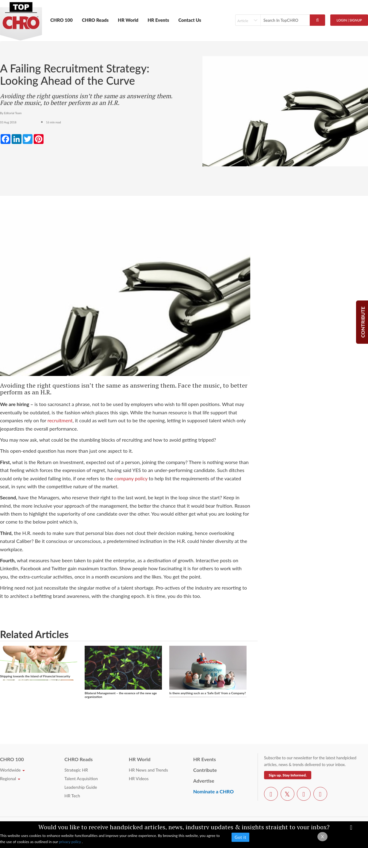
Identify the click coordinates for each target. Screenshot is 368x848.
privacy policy (70, 841)
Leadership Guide (80, 787)
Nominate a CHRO (213, 791)
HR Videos (139, 778)
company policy (130, 478)
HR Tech (72, 795)
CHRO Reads (95, 20)
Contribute (205, 770)
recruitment (60, 420)
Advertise (203, 781)
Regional (10, 778)
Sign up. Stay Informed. (288, 775)
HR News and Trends (148, 769)
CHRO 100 (61, 20)
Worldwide (12, 769)
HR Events (158, 20)
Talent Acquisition (81, 778)
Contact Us (189, 20)
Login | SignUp (349, 20)
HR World (128, 20)
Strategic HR (76, 769)
